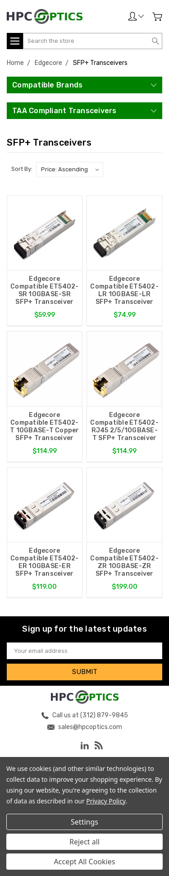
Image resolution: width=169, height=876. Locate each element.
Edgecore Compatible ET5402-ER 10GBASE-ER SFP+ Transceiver (44, 562)
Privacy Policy (105, 801)
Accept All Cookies (84, 862)
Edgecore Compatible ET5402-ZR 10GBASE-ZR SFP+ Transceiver (124, 562)
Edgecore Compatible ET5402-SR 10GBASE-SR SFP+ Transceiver (44, 290)
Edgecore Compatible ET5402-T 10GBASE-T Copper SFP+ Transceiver (44, 426)
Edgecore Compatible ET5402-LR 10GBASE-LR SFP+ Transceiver (124, 290)
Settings (84, 822)
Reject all (84, 842)
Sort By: (21, 168)
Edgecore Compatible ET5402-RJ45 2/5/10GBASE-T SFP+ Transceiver (124, 426)
